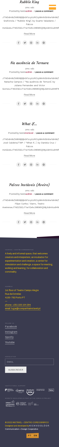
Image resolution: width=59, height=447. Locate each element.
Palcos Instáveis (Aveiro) (29, 185)
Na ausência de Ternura (29, 63)
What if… (29, 124)
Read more (29, 34)
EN (35, 435)
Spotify (9, 337)
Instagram (11, 331)
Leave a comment (44, 11)
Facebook (11, 326)
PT (29, 435)
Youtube (9, 342)
